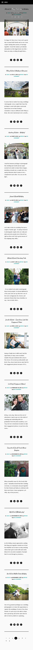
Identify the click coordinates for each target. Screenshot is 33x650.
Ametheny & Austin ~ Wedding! (16, 132)
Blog (8, 74)
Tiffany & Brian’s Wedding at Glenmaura (16, 71)
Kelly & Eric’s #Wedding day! (16, 512)
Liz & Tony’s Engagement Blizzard (16, 384)
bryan (22, 74)
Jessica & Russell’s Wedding (16, 196)
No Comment (17, 389)
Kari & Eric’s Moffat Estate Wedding (16, 574)
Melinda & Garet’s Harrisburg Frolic (16, 258)
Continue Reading (16, 56)
